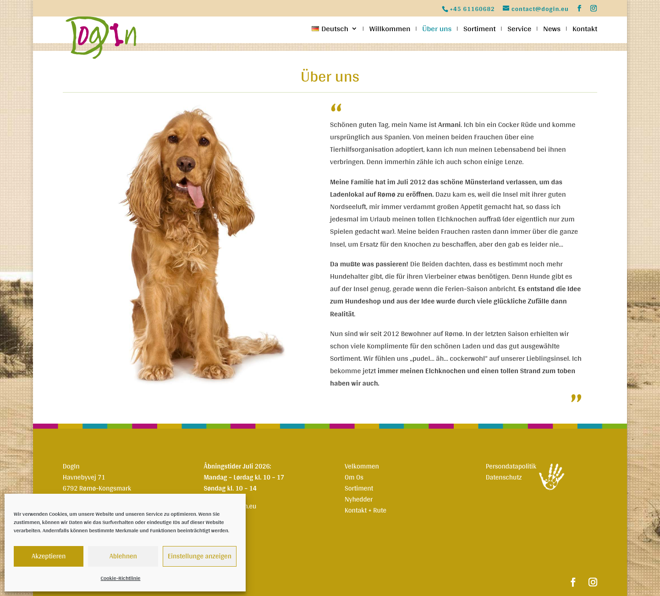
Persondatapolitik (511, 466)
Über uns (436, 30)
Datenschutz (504, 477)
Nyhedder (359, 499)
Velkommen (362, 466)
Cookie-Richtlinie (121, 578)
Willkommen (390, 30)
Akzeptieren (49, 556)
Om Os (354, 477)
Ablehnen (123, 556)
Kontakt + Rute (365, 510)
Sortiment (479, 30)
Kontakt (584, 30)
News (552, 30)
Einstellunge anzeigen (199, 556)
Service (519, 30)
